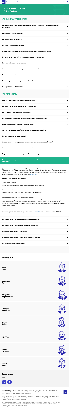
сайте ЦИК (38, 212)
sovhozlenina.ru (25, 397)
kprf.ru (44, 396)
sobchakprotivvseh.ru (15, 397)
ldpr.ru (53, 396)
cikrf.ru (18, 396)
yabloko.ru (37, 397)
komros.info (39, 396)
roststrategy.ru (5, 397)
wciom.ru (32, 397)
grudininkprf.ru (31, 396)
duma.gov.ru (24, 396)
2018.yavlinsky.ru (12, 396)
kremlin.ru (48, 396)
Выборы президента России (13, 1)
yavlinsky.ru (44, 397)
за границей (33, 174)
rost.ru (57, 396)
